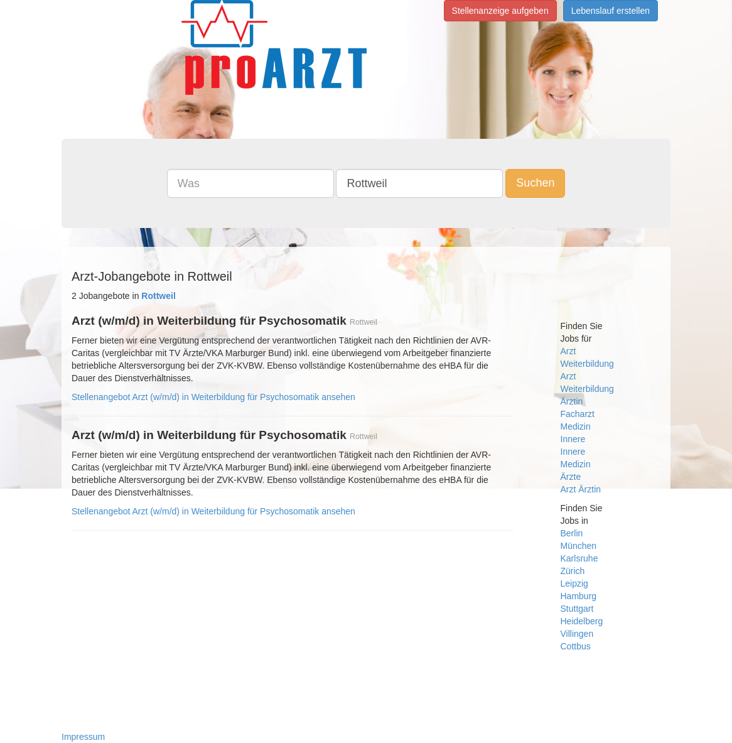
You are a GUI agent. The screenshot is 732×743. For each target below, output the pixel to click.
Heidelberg (582, 621)
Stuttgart (577, 609)
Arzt (568, 351)
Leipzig (574, 583)
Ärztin (572, 401)
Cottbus (576, 646)
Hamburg (579, 596)
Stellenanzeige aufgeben (500, 11)
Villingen (577, 634)
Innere (573, 439)
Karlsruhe (579, 558)
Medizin (576, 426)
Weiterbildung (587, 364)
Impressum (83, 737)
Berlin (572, 533)
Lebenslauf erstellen (610, 11)
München (579, 546)
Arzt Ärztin (581, 489)
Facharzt (578, 414)
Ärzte (571, 477)
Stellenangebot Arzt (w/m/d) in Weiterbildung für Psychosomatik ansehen (213, 397)
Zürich (573, 571)
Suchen (535, 182)
